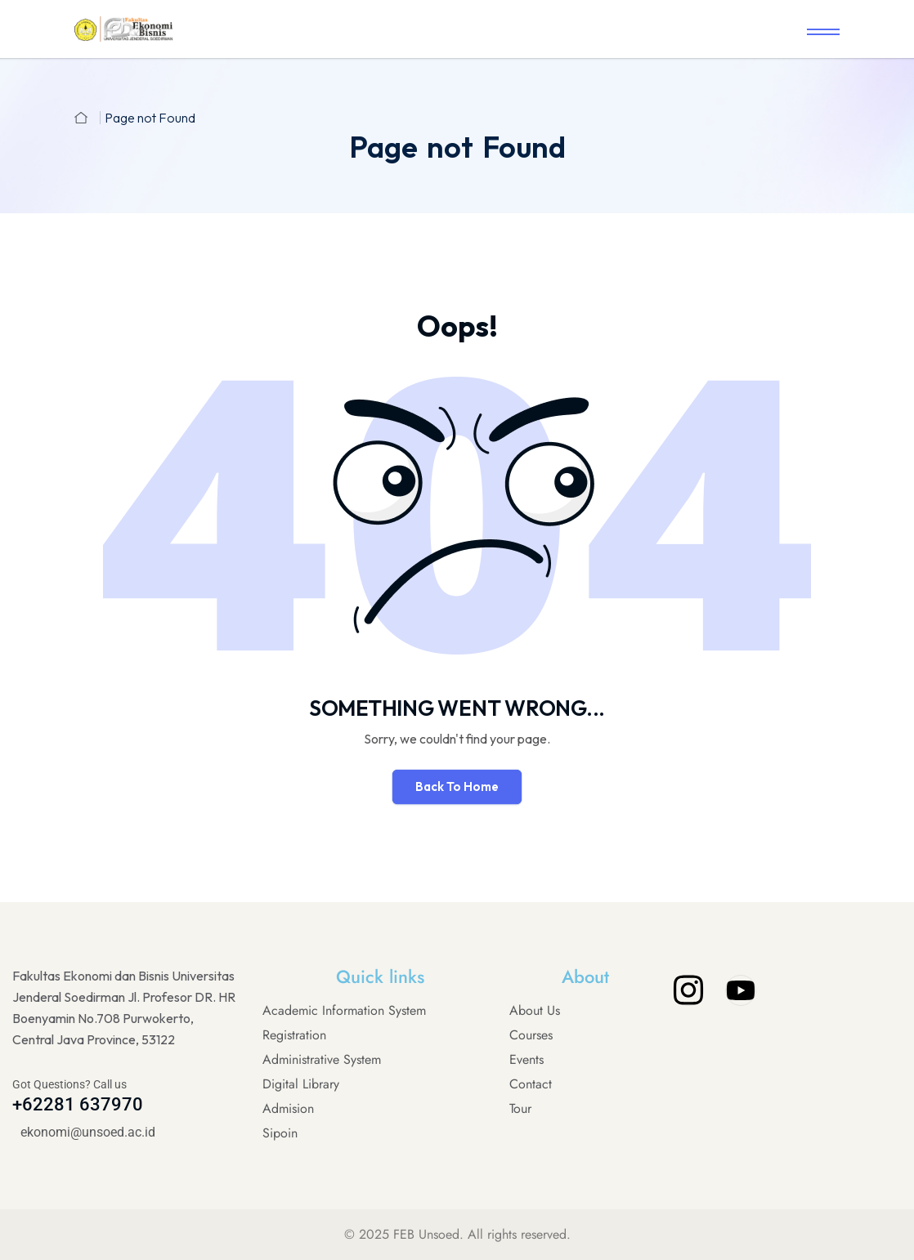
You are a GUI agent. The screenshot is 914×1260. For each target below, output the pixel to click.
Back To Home (457, 786)
